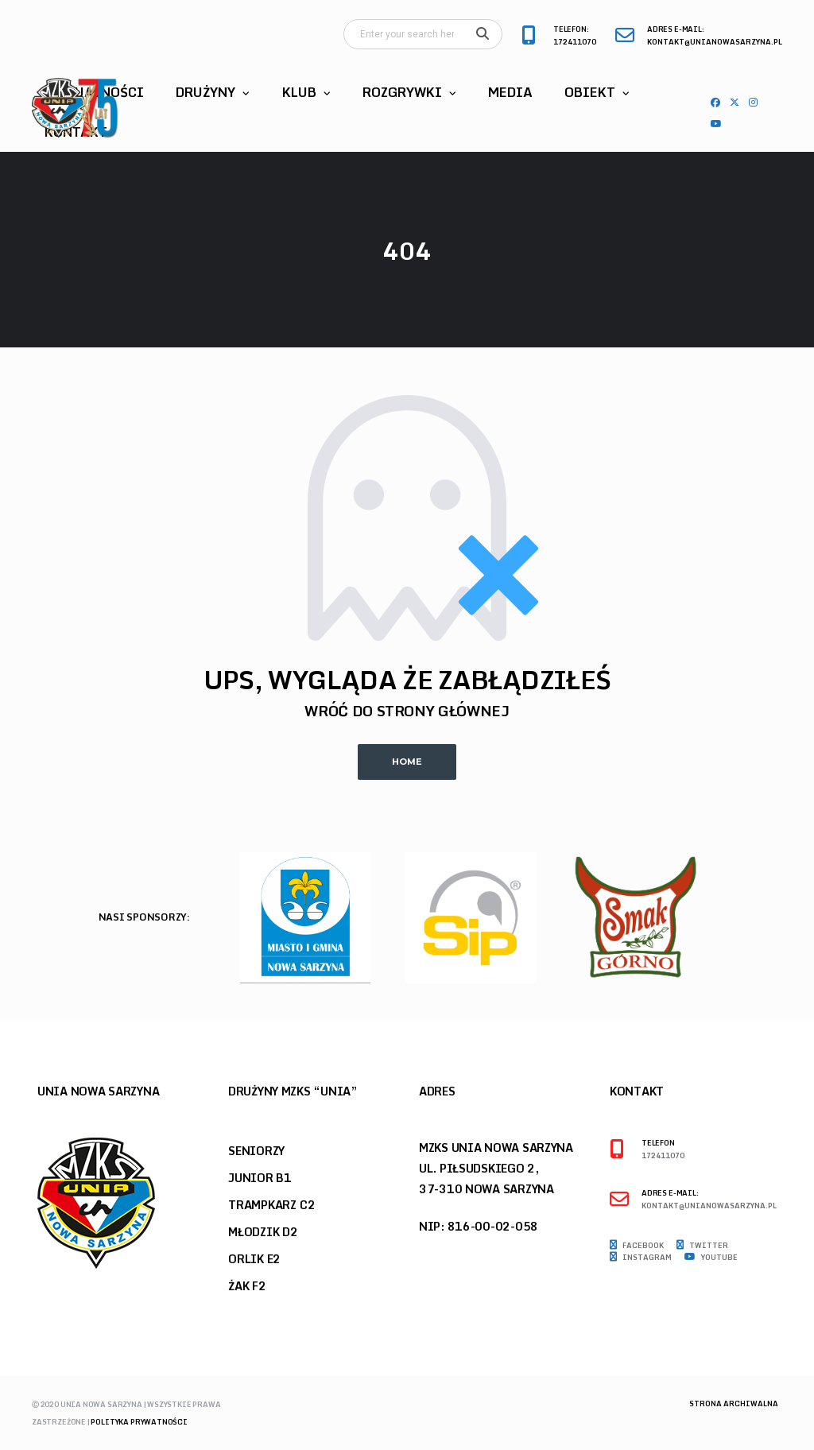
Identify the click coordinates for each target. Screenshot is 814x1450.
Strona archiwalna (733, 1403)
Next (779, 922)
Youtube (711, 1257)
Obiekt (589, 92)
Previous (751, 922)
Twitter (702, 1245)
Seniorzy (256, 1151)
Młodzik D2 (263, 1232)
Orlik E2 (254, 1259)
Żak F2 (247, 1286)
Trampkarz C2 (271, 1205)
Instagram (641, 1257)
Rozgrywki (402, 92)
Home (407, 761)
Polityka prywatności (139, 1422)
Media (510, 92)
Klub (299, 92)
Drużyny (205, 92)
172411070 (574, 42)
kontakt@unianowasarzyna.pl (714, 42)
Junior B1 (260, 1178)
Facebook (637, 1245)
